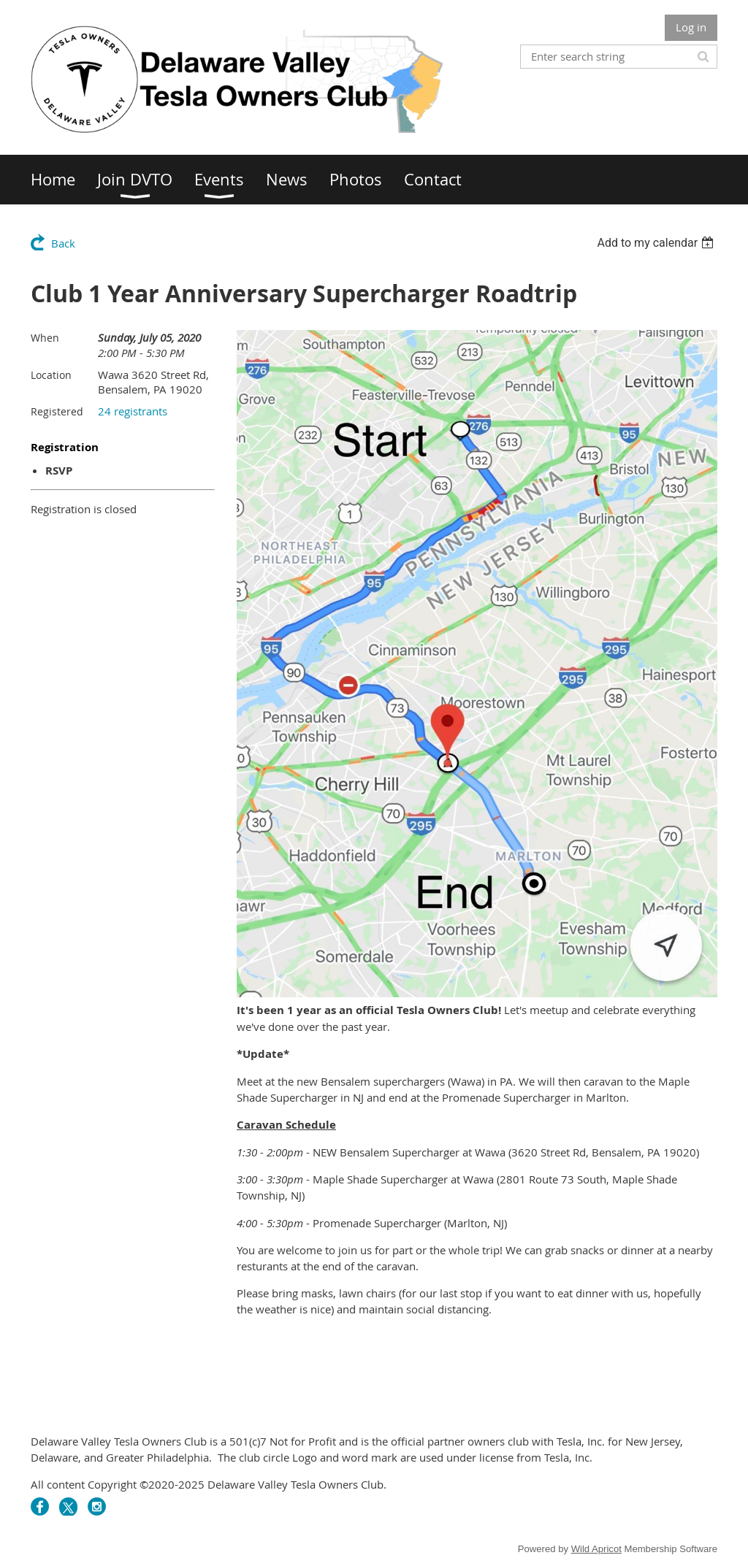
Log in (691, 27)
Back (63, 243)
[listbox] (657, 243)
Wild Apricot (596, 1548)
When (45, 338)
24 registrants (132, 411)
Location (51, 375)
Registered (57, 411)
